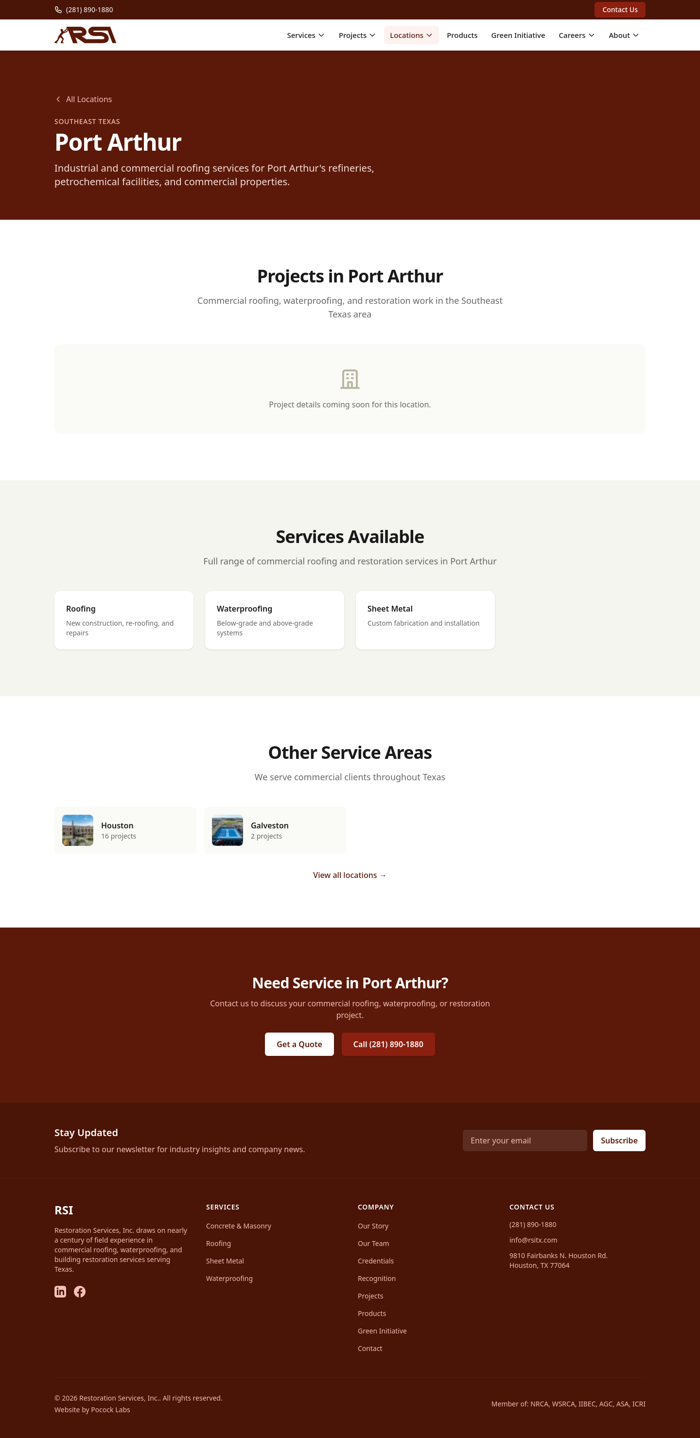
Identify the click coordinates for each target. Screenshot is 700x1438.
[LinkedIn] (60, 1292)
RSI (63, 1210)
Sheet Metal (225, 1260)
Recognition (377, 1278)
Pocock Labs (110, 1409)
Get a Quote (299, 1044)
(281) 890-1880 (533, 1224)
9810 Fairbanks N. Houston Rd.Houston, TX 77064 (558, 1260)
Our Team (373, 1243)
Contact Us (620, 9)
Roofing (218, 1243)
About (624, 35)
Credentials (376, 1260)
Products (462, 35)
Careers (577, 35)
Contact (370, 1348)
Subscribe (619, 1140)
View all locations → (349, 875)
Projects (357, 35)
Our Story (373, 1225)
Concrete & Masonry (238, 1225)
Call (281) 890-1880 (388, 1044)
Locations (411, 35)
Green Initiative (518, 35)
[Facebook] (80, 1292)
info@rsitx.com (533, 1240)
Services (306, 35)
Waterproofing (229, 1278)
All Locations (83, 99)
